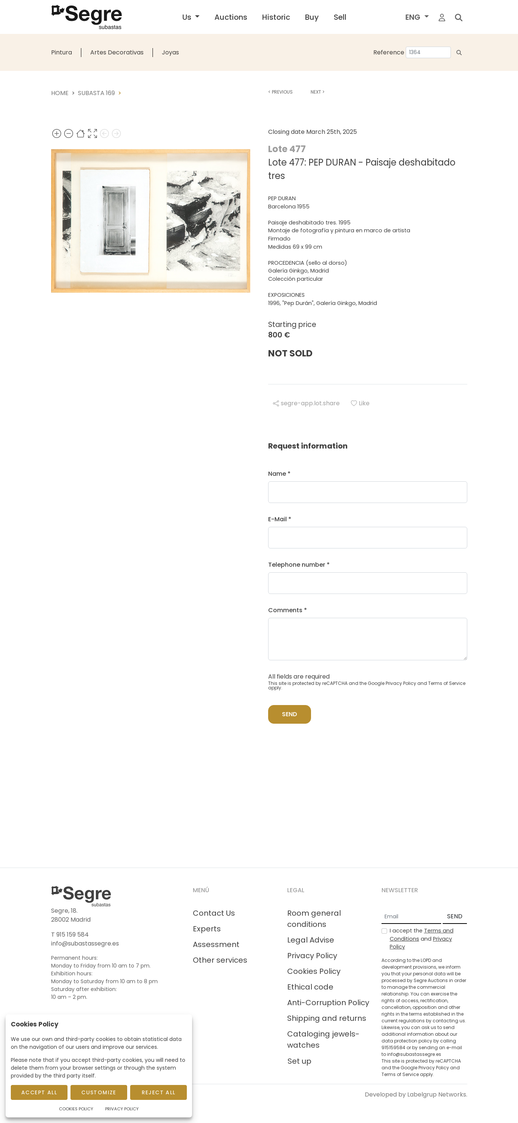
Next (317, 92)
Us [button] (187, 17)
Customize (98, 1092)
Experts (207, 929)
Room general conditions (314, 918)
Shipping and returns (326, 1018)
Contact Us (214, 913)
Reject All (159, 1092)
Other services (220, 960)
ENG (413, 17)
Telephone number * (299, 564)
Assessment (216, 944)
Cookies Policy (313, 971)
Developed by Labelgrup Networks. (416, 1094)
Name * (279, 473)
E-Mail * (279, 519)
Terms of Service (446, 683)
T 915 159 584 (70, 934)
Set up (299, 1061)
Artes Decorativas (117, 52)
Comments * (287, 610)
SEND (454, 916)
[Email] (411, 917)
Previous (280, 92)
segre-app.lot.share (306, 403)
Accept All (39, 1092)
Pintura (61, 52)
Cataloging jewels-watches (323, 1039)
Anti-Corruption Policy (328, 1002)
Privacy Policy (401, 683)
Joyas (170, 52)
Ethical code (310, 987)
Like (360, 403)
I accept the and (421, 938)
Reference (388, 52)
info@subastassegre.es (85, 943)
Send (289, 714)
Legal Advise (310, 940)
